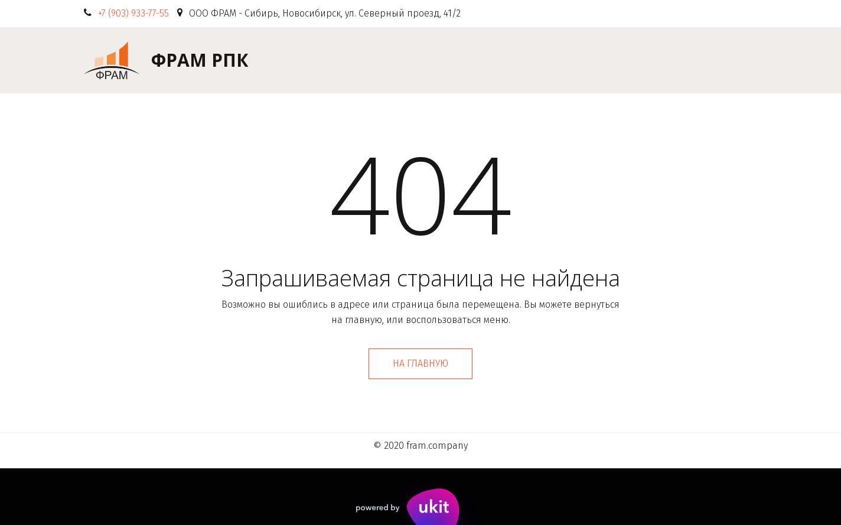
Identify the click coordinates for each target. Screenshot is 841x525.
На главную (420, 363)
